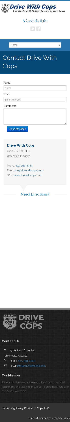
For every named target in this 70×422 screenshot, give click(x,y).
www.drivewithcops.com (28, 175)
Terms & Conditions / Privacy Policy (49, 418)
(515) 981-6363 (36, 20)
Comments (10, 105)
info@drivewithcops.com (29, 170)
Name (7, 82)
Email (7, 94)
